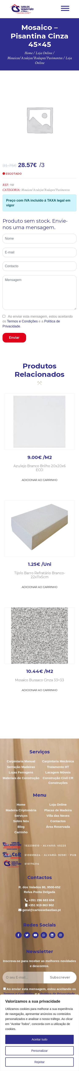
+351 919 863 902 (41, 905)
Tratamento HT (58, 767)
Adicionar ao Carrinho (40, 480)
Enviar (14, 338)
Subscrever (60, 977)
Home (21, 804)
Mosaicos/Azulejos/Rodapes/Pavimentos (45, 190)
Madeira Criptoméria (21, 810)
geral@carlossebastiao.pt (41, 910)
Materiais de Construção (21, 778)
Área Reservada (58, 826)
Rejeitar (39, 1062)
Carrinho (21, 832)
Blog (20, 826)
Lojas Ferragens (21, 772)
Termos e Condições (22, 321)
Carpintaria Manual (21, 761)
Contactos (58, 821)
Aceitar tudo (39, 1039)
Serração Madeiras (21, 767)
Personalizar (39, 1050)
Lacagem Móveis (58, 772)
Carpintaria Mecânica (58, 761)
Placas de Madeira (58, 810)
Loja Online (58, 804)
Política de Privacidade (57, 994)
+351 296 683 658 (41, 900)
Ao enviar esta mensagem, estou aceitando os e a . (38, 321)
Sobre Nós (21, 821)
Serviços (21, 815)
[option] (39, 119)
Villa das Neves (58, 815)
